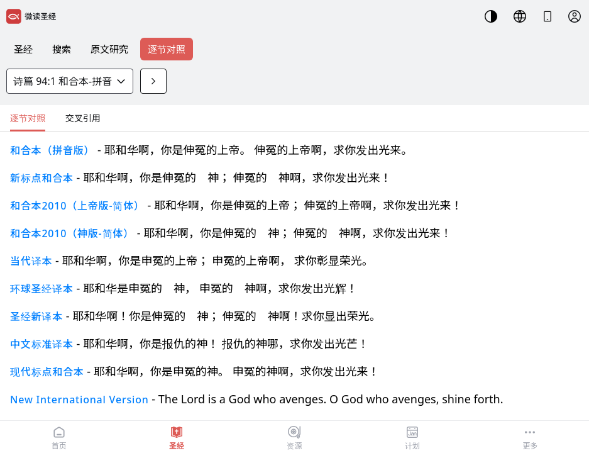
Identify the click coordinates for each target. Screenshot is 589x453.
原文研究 (109, 49)
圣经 (23, 49)
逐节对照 (166, 49)
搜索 (61, 49)
